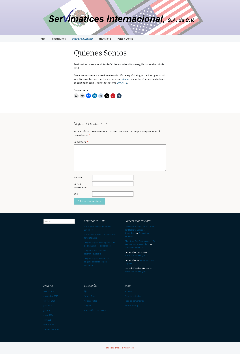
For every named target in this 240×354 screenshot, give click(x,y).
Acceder (128, 291)
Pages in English (125, 38)
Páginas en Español (82, 38)
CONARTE (122, 82)
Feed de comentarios (134, 300)
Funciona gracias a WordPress (120, 347)
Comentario (81, 141)
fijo (85, 291)
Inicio (42, 38)
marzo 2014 (48, 324)
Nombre (79, 177)
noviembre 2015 (50, 296)
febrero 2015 (49, 300)
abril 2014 (47, 319)
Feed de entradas (133, 296)
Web (76, 193)
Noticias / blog (59, 38)
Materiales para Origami (135, 255)
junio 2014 (47, 310)
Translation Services (134, 247)
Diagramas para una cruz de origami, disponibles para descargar (96, 261)
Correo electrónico (80, 185)
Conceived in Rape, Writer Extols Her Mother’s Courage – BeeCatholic (139, 229)
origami (125, 78)
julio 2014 (47, 305)
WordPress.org (132, 305)
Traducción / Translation (95, 310)
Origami (87, 305)
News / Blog (105, 38)
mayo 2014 (48, 315)
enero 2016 (48, 291)
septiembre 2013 (51, 329)
